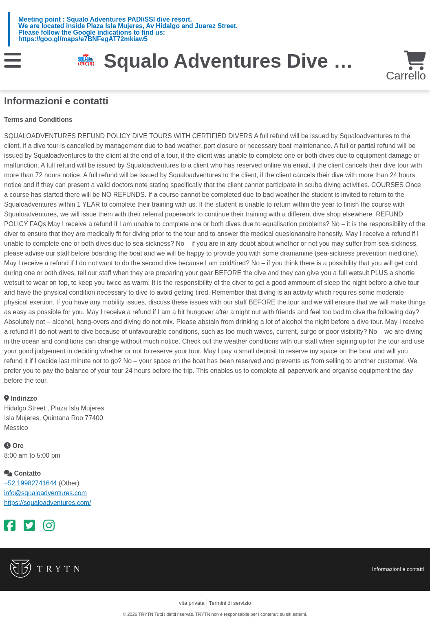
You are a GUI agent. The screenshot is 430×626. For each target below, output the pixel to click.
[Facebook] (9, 526)
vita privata (192, 603)
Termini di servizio (230, 603)
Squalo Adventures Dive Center (250, 61)
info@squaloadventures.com (45, 492)
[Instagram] (49, 526)
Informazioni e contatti (398, 569)
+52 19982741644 (30, 483)
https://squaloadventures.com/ (47, 502)
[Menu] (12, 59)
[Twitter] (29, 526)
